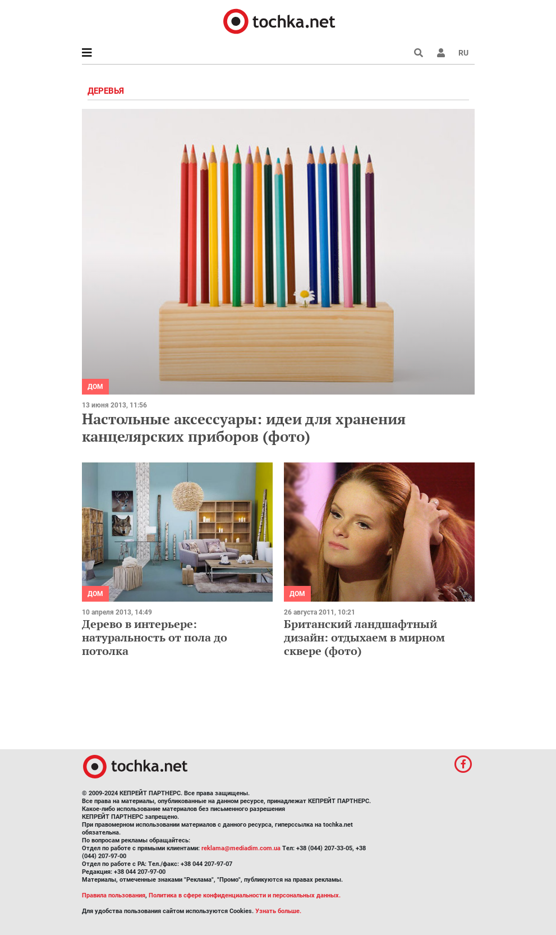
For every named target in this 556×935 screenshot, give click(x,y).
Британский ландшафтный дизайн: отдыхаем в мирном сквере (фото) (364, 637)
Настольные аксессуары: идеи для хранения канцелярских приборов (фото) (244, 427)
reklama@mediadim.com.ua (241, 848)
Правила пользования (113, 895)
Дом (95, 387)
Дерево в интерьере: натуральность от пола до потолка (154, 637)
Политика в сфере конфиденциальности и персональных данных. (245, 895)
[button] (441, 53)
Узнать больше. (278, 911)
